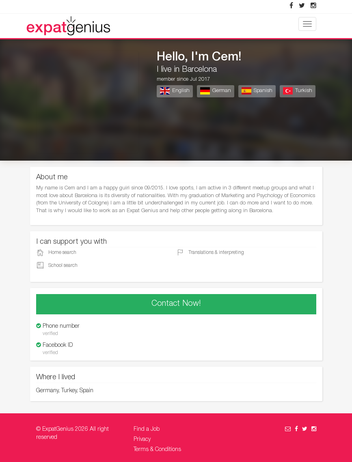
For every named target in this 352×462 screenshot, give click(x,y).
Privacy (142, 440)
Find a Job (147, 429)
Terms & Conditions (157, 450)
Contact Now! (176, 304)
